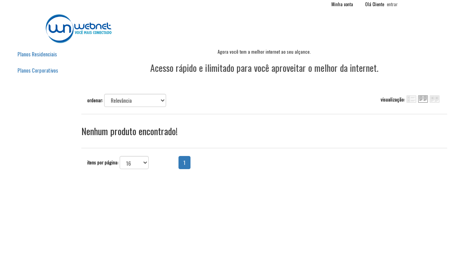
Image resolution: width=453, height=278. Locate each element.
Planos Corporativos (37, 70)
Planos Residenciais (37, 54)
